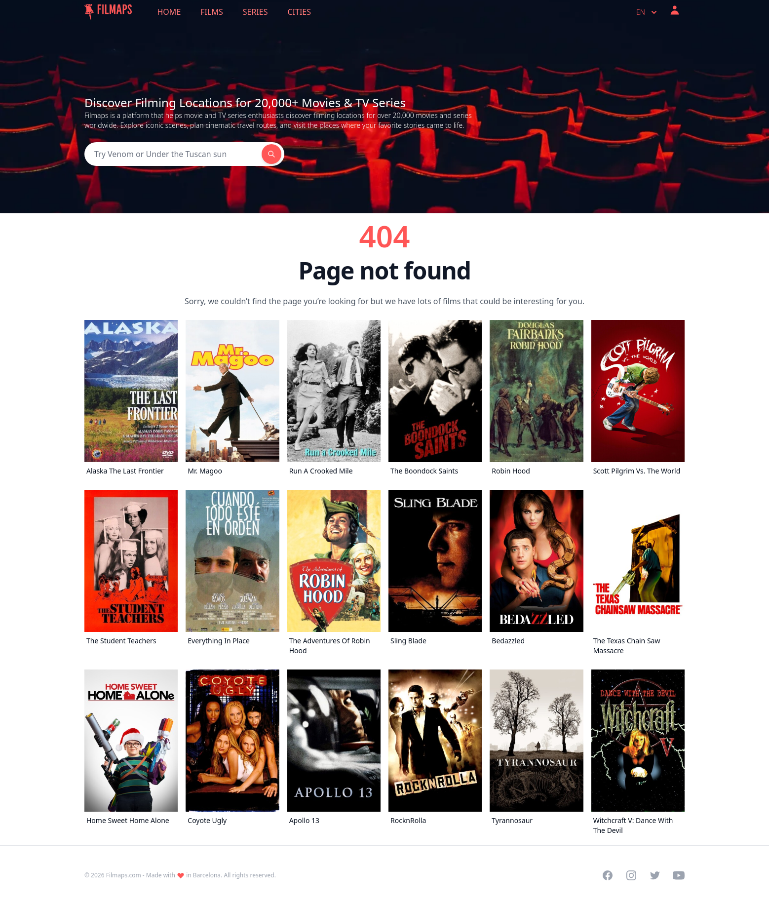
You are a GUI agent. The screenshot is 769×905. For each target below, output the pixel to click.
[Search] (173, 154)
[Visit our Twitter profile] (655, 875)
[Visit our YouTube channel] (679, 875)
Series (255, 11)
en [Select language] (647, 12)
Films (211, 11)
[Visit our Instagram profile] (631, 875)
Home (169, 11)
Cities (299, 11)
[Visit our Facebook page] (608, 875)
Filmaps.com (123, 875)
